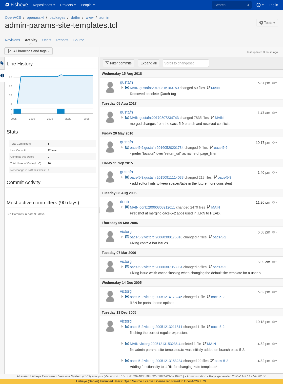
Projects (66, 5)
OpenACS (13, 17)
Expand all (149, 63)
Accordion (2, 76)
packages (57, 17)
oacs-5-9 (220, 148)
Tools (265, 23)
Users (46, 40)
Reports (62, 40)
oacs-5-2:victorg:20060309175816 (156, 237)
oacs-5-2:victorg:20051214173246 (156, 297)
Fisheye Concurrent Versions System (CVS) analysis (67, 376)
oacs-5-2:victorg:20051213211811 (156, 327)
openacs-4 (35, 17)
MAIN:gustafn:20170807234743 (154, 118)
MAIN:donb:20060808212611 (152, 207)
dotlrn (75, 17)
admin (104, 17)
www (90, 17)
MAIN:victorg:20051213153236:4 (155, 344)
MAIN (215, 88)
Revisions (12, 40)
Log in (273, 5)
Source (78, 40)
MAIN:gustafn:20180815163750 (154, 88)
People (86, 5)
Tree (2, 63)
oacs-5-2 (219, 237)
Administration (196, 376)
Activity (31, 40)
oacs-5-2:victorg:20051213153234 (156, 361)
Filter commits (117, 63)
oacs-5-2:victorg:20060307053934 (156, 267)
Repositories (42, 5)
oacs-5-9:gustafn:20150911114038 (156, 177)
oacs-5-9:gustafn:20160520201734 (156, 148)
